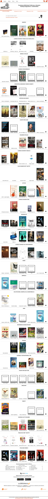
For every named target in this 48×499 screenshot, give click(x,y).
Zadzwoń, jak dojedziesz (33, 467)
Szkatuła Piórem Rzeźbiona (42, 11)
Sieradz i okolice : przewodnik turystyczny (10, 467)
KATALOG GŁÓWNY (5, 11)
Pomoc (13, 1)
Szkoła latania (19, 467)
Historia (9, 1)
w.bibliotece (25, 485)
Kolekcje (16, 17)
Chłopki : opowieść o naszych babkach (22, 466)
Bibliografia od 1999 (30, 11)
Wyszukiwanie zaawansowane (10, 17)
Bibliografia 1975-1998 (18, 11)
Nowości (5, 1)
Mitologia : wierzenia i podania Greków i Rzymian (11, 466)
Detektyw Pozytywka (33, 466)
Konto (17, 1)
